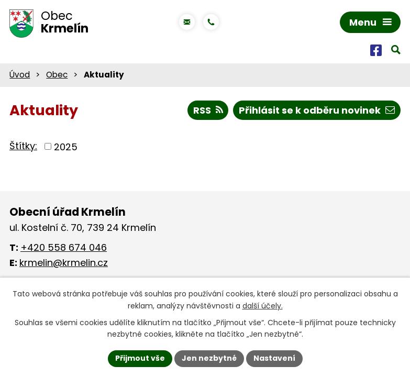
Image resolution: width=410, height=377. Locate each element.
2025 (65, 146)
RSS (208, 110)
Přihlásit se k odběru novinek (317, 110)
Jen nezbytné (209, 358)
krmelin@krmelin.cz (63, 262)
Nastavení (274, 358)
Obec (57, 74)
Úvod (19, 74)
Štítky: (23, 145)
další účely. (262, 306)
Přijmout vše (140, 358)
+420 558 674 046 (63, 247)
